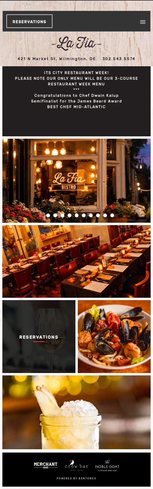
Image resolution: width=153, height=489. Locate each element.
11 (112, 215)
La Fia (76, 43)
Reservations (29, 22)
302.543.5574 (119, 59)
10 (105, 215)
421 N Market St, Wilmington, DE (57, 59)
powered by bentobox (77, 478)
